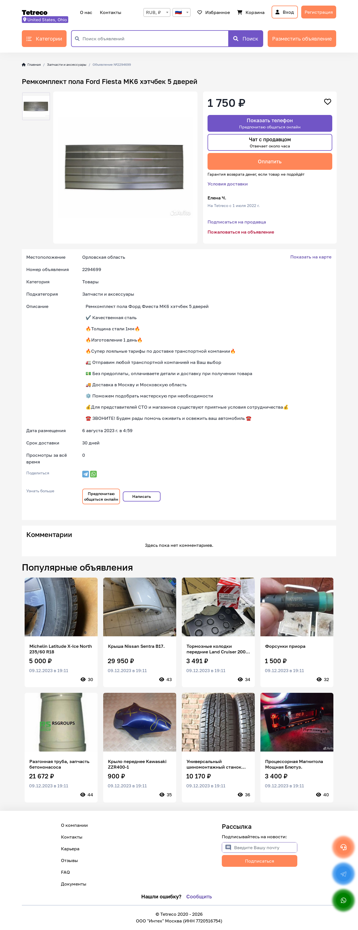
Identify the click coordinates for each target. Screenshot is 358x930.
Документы (73, 884)
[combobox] (156, 12)
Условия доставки (228, 184)
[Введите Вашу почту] (265, 847)
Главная (31, 64)
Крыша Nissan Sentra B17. (136, 646)
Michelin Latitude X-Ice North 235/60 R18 (60, 648)
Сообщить (199, 896)
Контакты (110, 12)
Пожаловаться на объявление (241, 232)
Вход (284, 12)
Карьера (70, 848)
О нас (86, 12)
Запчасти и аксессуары (66, 64)
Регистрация (319, 12)
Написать (141, 496)
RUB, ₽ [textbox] (153, 12)
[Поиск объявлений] (155, 38)
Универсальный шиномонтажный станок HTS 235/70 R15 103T (214, 764)
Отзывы (69, 860)
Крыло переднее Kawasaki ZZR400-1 (137, 764)
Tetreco (35, 12)
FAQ (65, 872)
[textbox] (181, 12)
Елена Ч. (217, 198)
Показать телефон (270, 123)
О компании (74, 825)
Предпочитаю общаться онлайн (101, 496)
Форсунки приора (285, 646)
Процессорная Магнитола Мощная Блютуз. (294, 764)
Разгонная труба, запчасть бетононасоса (59, 764)
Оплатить (270, 161)
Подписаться (259, 861)
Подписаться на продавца (237, 222)
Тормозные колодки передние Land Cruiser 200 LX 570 (216, 648)
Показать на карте (310, 257)
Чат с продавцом (270, 142)
